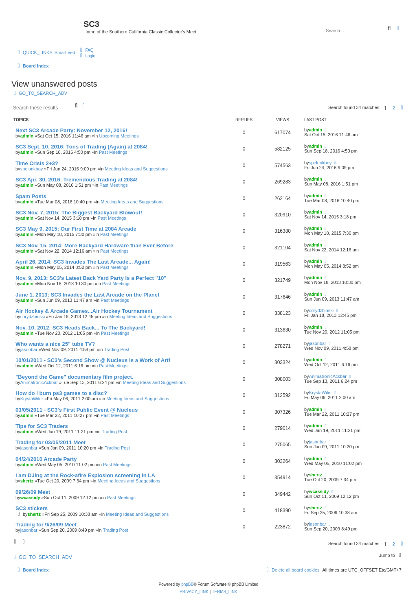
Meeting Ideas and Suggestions (136, 168)
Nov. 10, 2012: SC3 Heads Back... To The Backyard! (80, 328)
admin (26, 135)
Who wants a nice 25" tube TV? (55, 344)
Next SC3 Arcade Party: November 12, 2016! (71, 130)
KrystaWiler (31, 398)
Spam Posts (30, 196)
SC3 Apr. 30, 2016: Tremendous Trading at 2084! (76, 180)
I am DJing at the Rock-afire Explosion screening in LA (85, 475)
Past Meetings (113, 152)
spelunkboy (31, 168)
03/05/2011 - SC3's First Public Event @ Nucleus (76, 410)
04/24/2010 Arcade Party (46, 459)
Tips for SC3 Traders (41, 426)
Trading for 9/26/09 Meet (46, 525)
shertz (26, 480)
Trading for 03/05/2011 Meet (50, 442)
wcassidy (30, 497)
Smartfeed (65, 52)
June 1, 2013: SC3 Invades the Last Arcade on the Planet (87, 295)
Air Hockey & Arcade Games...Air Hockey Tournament (83, 311)
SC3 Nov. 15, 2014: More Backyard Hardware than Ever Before (94, 245)
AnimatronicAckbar (39, 382)
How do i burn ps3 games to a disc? (61, 393)
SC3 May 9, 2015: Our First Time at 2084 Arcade (75, 229)
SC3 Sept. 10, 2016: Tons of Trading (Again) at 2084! (81, 147)
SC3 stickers (31, 508)
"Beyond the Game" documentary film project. (74, 377)
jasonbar (28, 349)
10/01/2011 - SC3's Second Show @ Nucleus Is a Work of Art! (92, 360)
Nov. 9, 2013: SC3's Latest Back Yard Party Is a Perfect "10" (91, 278)
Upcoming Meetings (118, 135)
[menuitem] (86, 50)
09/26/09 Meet (32, 492)
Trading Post (116, 349)
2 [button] (394, 107)
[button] (402, 107)
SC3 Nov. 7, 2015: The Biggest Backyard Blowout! (78, 212)
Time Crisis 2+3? (36, 163)
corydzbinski (32, 316)
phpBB (187, 584)
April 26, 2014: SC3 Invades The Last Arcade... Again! (83, 262)
